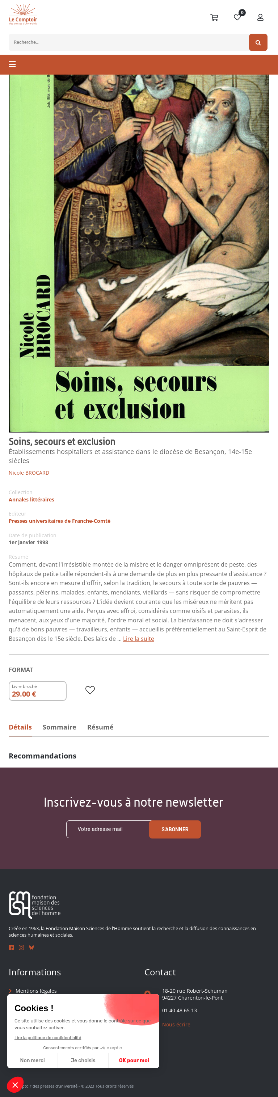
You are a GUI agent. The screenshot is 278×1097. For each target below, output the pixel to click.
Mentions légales (36, 990)
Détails (20, 727)
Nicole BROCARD (29, 472)
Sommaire (60, 727)
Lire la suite (138, 639)
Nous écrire (176, 1024)
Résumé (102, 727)
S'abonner (175, 829)
